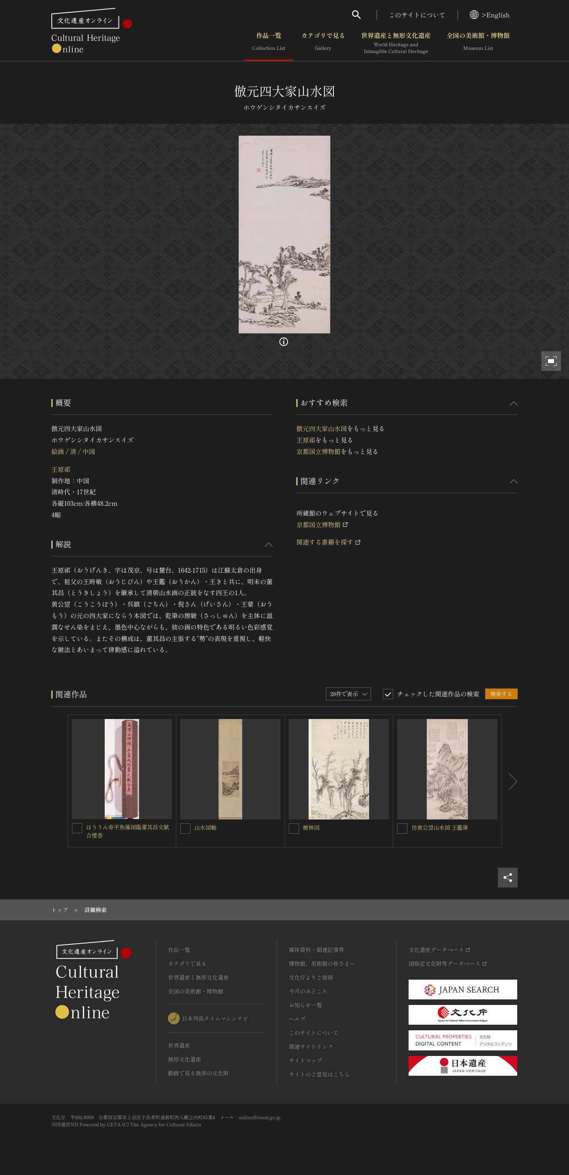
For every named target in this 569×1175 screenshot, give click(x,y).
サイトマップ (305, 1060)
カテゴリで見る (323, 43)
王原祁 (60, 469)
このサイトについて (417, 14)
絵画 (57, 451)
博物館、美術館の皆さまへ (322, 963)
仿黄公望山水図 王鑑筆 (439, 827)
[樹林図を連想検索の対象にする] (294, 828)
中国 (89, 451)
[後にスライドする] (510, 781)
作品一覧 (268, 43)
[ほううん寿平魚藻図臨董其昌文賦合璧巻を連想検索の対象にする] (77, 828)
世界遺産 (179, 1045)
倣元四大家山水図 (321, 428)
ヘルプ (297, 1019)
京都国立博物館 (318, 451)
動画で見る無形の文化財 (198, 1073)
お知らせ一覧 (305, 1005)
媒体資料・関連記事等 (316, 950)
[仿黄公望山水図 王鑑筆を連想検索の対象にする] (402, 828)
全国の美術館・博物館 (478, 43)
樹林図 (311, 827)
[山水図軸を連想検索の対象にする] (185, 828)
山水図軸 (205, 827)
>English (490, 14)
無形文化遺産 (184, 1059)
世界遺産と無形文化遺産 (396, 43)
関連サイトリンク (311, 1046)
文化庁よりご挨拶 (311, 977)
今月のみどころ (308, 991)
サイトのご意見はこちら (319, 1074)
